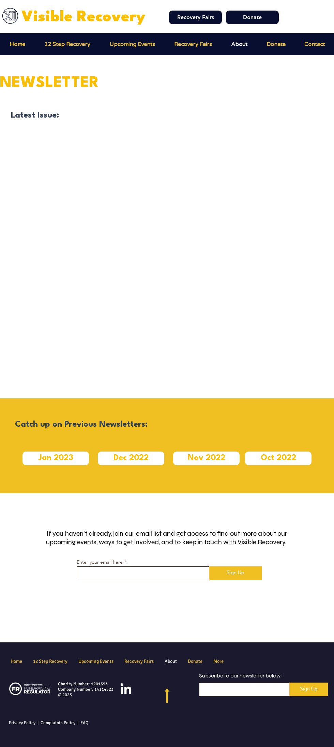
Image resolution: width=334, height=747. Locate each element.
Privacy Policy (22, 723)
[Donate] (252, 17)
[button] (193, 44)
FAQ (84, 723)
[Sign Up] (235, 573)
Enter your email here (100, 562)
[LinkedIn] (126, 689)
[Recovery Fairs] (195, 17)
